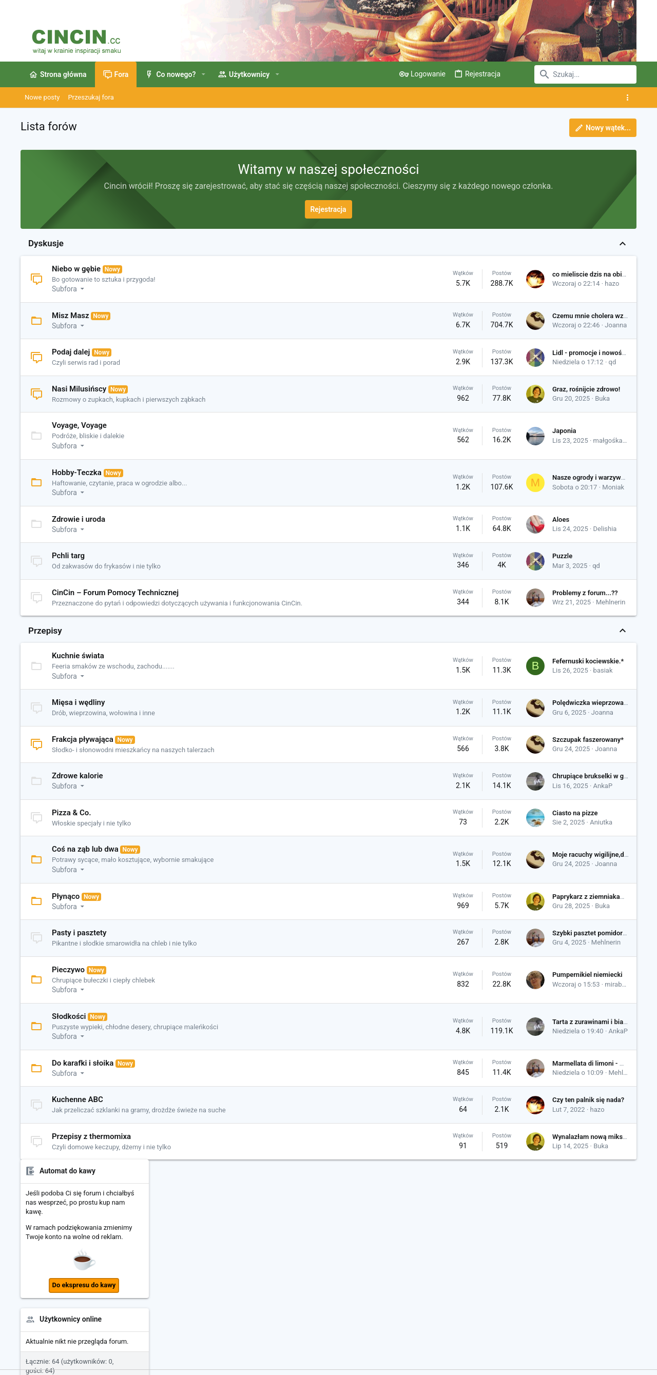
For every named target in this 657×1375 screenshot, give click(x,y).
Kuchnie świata (78, 666)
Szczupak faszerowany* (449, 749)
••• (628, 669)
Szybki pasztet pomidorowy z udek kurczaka (480, 943)
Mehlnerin (472, 607)
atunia (540, 630)
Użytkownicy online (558, 399)
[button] (203, 74)
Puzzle (424, 556)
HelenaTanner (615, 1000)
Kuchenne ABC (77, 1109)
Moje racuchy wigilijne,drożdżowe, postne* (477, 865)
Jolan (577, 806)
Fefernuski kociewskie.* (449, 671)
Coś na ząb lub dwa (85, 859)
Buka (463, 398)
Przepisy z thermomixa (91, 1146)
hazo (473, 283)
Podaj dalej (71, 352)
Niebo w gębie (76, 268)
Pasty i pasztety (79, 943)
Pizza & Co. (71, 822)
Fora (235, 1254)
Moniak (474, 487)
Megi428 (571, 844)
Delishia (466, 529)
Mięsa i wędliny (78, 712)
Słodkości (69, 1026)
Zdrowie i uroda (78, 519)
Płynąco (66, 906)
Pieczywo (68, 979)
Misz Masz (70, 315)
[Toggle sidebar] (629, 97)
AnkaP (464, 795)
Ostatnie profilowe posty (566, 609)
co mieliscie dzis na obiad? (454, 274)
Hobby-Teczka (77, 472)
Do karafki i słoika (82, 1072)
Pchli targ (68, 555)
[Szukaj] (572, 74)
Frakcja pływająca (82, 749)
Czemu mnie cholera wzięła (455, 316)
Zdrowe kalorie (77, 786)
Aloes (422, 519)
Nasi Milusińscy (79, 389)
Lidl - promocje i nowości (451, 353)
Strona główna (250, 1235)
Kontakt (240, 1274)
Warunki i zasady (399, 1337)
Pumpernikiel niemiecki (449, 985)
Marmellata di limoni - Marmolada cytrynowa (480, 1073)
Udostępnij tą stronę (572, 1060)
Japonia (426, 431)
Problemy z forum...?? (446, 598)
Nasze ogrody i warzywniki (453, 477)
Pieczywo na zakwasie (564, 531)
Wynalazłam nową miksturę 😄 (460, 1146)
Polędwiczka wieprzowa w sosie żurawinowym (483, 713)
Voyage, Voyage (79, 425)
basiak (464, 680)
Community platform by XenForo (110, 1362)
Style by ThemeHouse (237, 1362)
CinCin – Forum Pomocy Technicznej (115, 592)
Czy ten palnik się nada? (450, 1110)
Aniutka (462, 832)
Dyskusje (46, 243)
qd (474, 362)
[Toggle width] (27, 1337)
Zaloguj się (452, 1235)
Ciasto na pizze (436, 823)
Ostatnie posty (550, 482)
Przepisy (45, 640)
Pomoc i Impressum (527, 1337)
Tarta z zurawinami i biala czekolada (468, 1031)
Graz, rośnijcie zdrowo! (447, 389)
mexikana (545, 806)
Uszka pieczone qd (561, 549)
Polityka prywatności (461, 1337)
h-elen (540, 844)
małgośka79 (473, 440)
